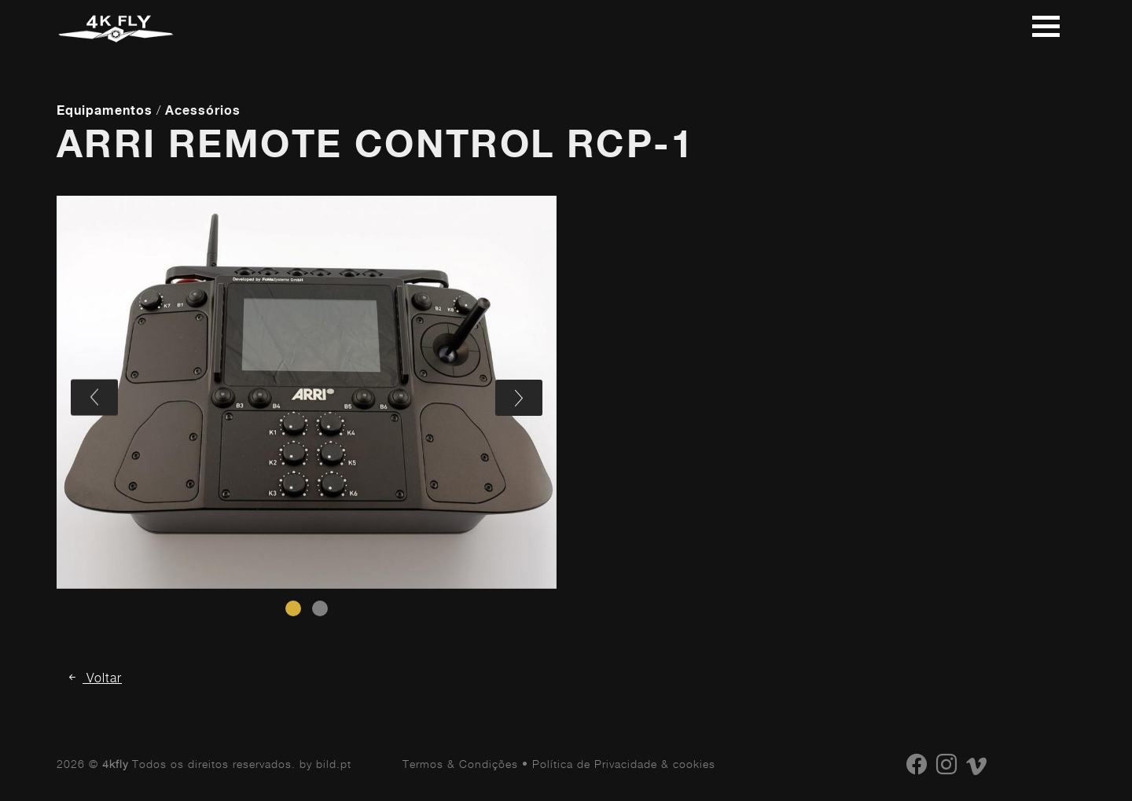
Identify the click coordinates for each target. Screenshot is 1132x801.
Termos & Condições (460, 763)
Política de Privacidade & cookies (623, 763)
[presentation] (94, 398)
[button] (293, 608)
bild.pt (333, 763)
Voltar (94, 678)
